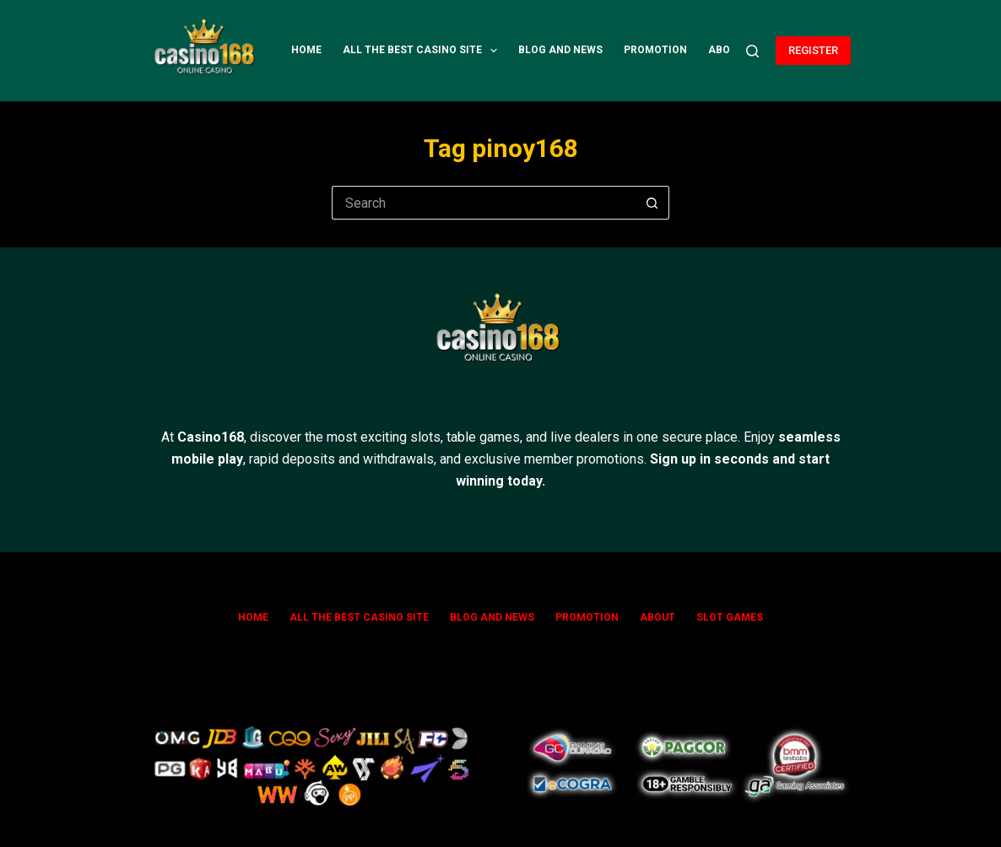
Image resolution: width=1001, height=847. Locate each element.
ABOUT (726, 50)
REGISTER (813, 50)
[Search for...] (484, 203)
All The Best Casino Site (423, 51)
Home (306, 50)
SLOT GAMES (729, 617)
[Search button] (652, 203)
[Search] (752, 51)
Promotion (655, 50)
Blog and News (560, 50)
